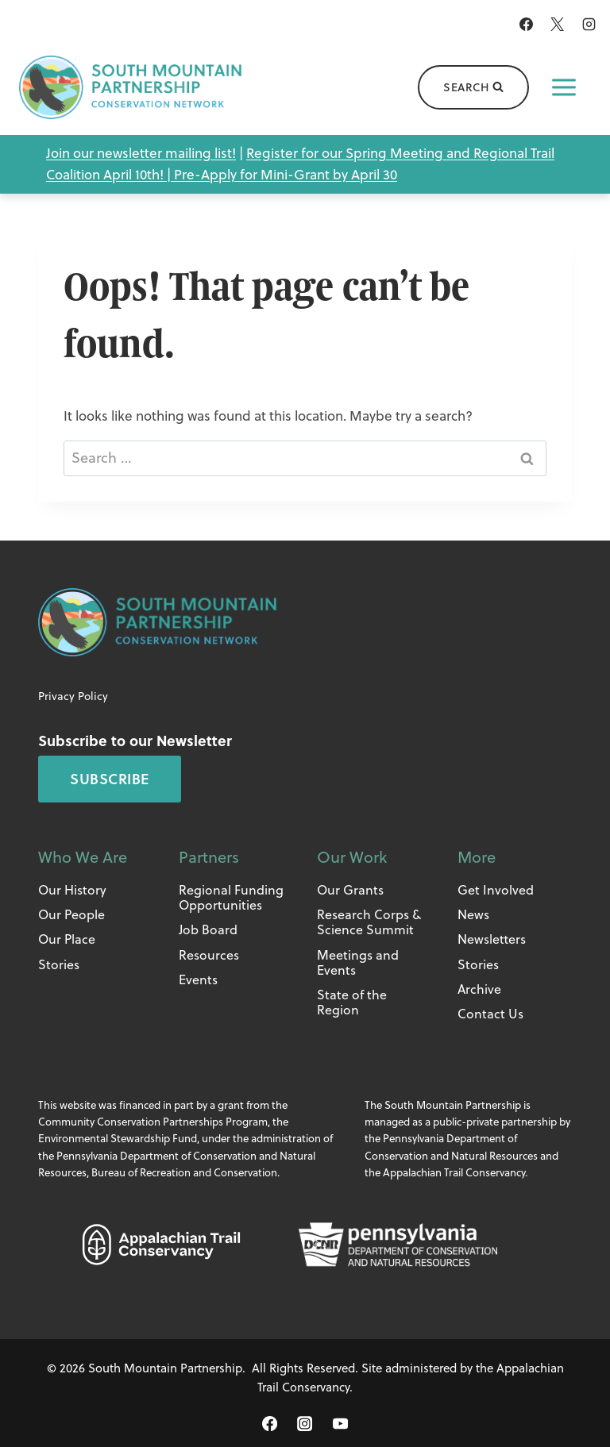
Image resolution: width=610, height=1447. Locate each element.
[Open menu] (564, 87)
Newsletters (492, 939)
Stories (58, 964)
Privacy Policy (73, 696)
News (473, 914)
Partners (209, 856)
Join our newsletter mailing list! (141, 153)
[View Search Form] (473, 87)
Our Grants (350, 890)
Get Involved (496, 890)
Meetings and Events (358, 962)
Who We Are (82, 856)
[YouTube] (340, 1424)
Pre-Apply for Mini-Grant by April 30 (285, 174)
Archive (479, 989)
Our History (72, 890)
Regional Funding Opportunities (231, 897)
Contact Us (490, 1013)
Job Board (208, 929)
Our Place (66, 939)
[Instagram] (588, 23)
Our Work (352, 856)
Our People (71, 914)
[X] (557, 23)
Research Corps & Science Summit (369, 922)
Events (198, 979)
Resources (209, 955)
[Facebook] (526, 23)
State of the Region (352, 1002)
